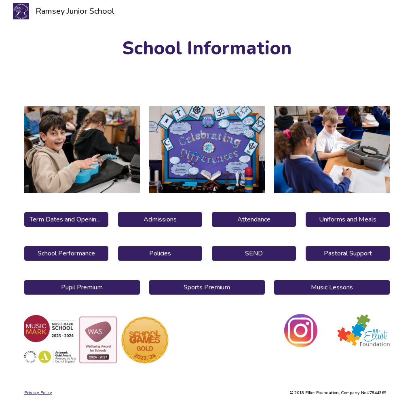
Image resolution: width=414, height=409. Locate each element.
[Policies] (160, 253)
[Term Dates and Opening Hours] (66, 219)
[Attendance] (254, 219)
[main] (207, 48)
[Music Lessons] (332, 287)
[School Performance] (66, 253)
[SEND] (254, 253)
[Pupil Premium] (82, 287)
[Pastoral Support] (348, 253)
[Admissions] (160, 219)
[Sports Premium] (207, 287)
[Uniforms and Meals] (348, 219)
